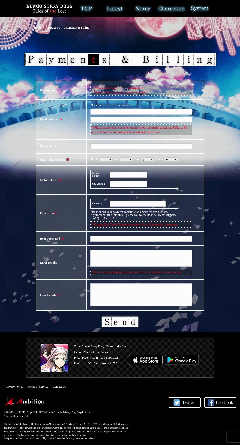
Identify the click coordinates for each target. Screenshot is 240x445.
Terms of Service (38, 386)
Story (143, 8)
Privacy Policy (14, 386)
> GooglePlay (98, 217)
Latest (114, 8)
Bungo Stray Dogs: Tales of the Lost (49, 8)
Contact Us (53, 27)
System (199, 8)
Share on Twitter (185, 402)
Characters (171, 8)
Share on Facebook (220, 402)
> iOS (113, 217)
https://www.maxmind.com (83, 438)
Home (86, 8)
